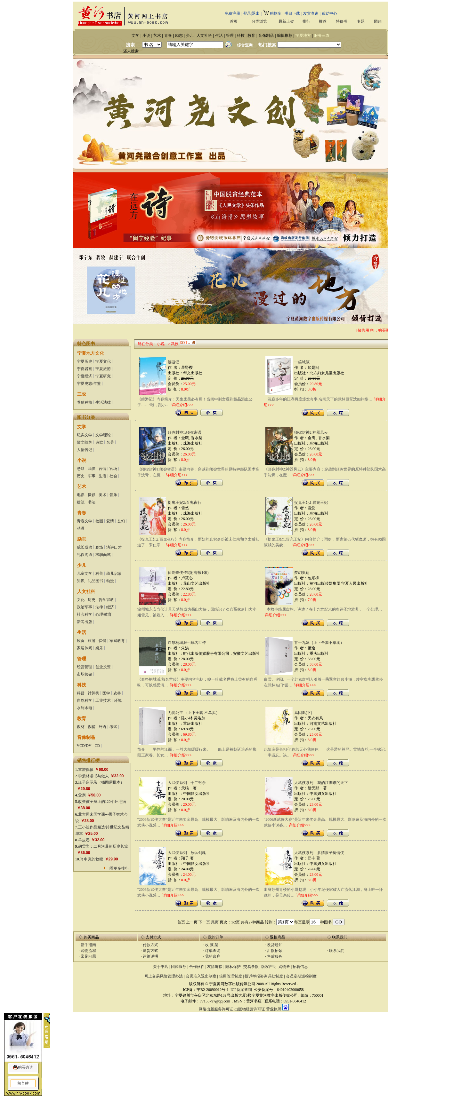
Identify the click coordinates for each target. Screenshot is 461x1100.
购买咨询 (25, 1067)
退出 (256, 13)
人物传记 (84, 449)
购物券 (284, 966)
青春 (168, 35)
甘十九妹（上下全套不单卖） (319, 642)
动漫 (81, 528)
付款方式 (150, 945)
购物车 (272, 13)
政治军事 (84, 607)
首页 (234, 21)
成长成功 (84, 547)
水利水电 (84, 708)
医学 (106, 693)
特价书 (341, 21)
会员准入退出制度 (201, 976)
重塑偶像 (85, 769)
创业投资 (103, 667)
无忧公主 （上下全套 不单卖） (194, 712)
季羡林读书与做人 (93, 776)
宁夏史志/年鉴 (89, 383)
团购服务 (178, 966)
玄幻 (121, 521)
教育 (251, 35)
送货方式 (150, 950)
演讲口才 (114, 547)
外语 (102, 726)
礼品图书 (95, 581)
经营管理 (84, 667)
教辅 (91, 726)
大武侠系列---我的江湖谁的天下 (321, 782)
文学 (135, 35)
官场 (113, 468)
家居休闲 (84, 648)
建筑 (81, 502)
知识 (81, 581)
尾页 (215, 922)
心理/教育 (103, 614)
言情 (102, 468)
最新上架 (286, 21)
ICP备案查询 (241, 989)
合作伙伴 (197, 966)
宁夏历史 (84, 361)
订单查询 (212, 950)
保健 (102, 640)
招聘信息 (300, 966)
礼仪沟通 (84, 554)
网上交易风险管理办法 (163, 976)
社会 (113, 476)
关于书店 (160, 966)
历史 (81, 476)
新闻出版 (84, 622)
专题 (361, 21)
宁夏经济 (84, 376)
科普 (99, 573)
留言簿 (23, 1083)
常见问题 (88, 956)
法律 (99, 607)
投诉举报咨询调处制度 (264, 976)
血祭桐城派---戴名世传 (187, 642)
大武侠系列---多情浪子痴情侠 (319, 853)
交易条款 (251, 966)
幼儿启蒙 (114, 573)
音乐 (113, 495)
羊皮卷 (84, 840)
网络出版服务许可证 (216, 1009)
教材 (81, 726)
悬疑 (81, 468)
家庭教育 (117, 640)
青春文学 (84, 521)
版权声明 (269, 966)
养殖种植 (84, 402)
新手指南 (88, 945)
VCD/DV (84, 745)
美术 (102, 495)
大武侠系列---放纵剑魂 (187, 853)
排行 (306, 21)
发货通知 (274, 945)
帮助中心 (329, 13)
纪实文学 (84, 435)
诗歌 (99, 442)
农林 (117, 693)
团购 (378, 21)
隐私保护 (233, 966)
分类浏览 (259, 21)
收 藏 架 (211, 945)
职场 (99, 547)
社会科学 (84, 614)
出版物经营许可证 (249, 1009)
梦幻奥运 (302, 572)
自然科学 (84, 700)
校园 (99, 521)
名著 (110, 442)
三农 (81, 394)
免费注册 (232, 13)
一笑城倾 (302, 362)
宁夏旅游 (103, 369)
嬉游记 (173, 362)
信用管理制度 (230, 976)
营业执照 (273, 1009)
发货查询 (311, 13)
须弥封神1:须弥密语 (184, 432)
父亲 (82, 795)
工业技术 (103, 700)
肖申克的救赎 (91, 859)
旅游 (91, 640)
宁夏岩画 (84, 369)
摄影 (91, 495)
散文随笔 (84, 442)
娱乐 (99, 648)
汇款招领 (274, 950)
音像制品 (266, 35)
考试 (113, 726)
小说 (146, 35)
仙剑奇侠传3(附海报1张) (188, 572)
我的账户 (212, 956)
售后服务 (274, 956)
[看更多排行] (120, 868)
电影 (81, 495)
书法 (91, 502)
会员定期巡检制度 (301, 976)
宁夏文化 (103, 361)
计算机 (93, 693)
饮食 (81, 640)
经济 (110, 607)
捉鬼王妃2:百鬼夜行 (184, 502)
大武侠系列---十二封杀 (187, 782)
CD (97, 745)
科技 (241, 35)
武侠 (91, 468)
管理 (230, 35)
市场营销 (84, 674)
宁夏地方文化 (90, 353)
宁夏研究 (103, 376)
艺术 (157, 35)
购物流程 (88, 950)
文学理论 (103, 435)
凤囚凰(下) (303, 712)
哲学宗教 (106, 599)
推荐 (323, 21)
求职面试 (103, 554)
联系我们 (336, 950)
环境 (118, 700)
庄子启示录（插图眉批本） (101, 782)
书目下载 (292, 13)
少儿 (189, 35)
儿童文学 (84, 573)
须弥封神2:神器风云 (311, 432)
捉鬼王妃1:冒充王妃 (311, 502)
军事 (91, 476)
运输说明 (150, 956)
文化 (81, 599)
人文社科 (204, 35)
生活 (219, 35)
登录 (247, 13)
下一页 (204, 922)
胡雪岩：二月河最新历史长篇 (103, 846)
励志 (179, 35)
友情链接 (214, 966)
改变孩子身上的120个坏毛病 (102, 801)
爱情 (110, 521)
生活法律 (103, 402)
